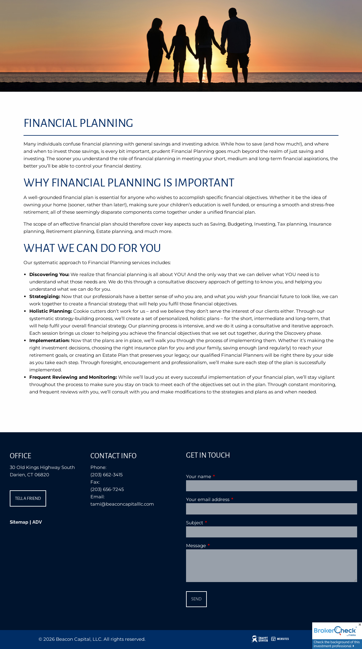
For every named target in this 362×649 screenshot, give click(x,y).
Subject (218, 522)
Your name (222, 476)
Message (220, 545)
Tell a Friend (28, 498)
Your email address (231, 499)
